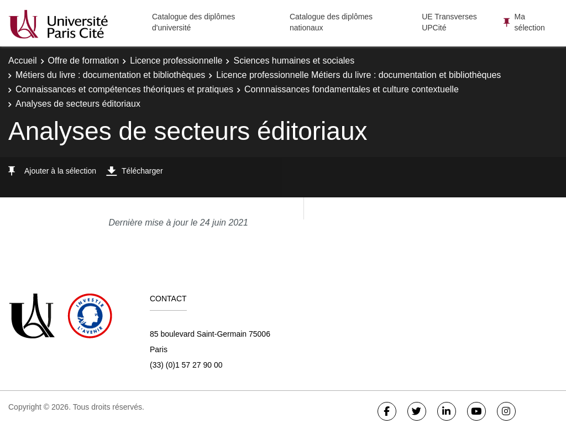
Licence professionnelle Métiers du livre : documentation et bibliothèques (358, 75)
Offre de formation (83, 60)
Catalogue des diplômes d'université (193, 22)
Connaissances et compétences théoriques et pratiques (124, 89)
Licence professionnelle (176, 60)
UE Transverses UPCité (449, 22)
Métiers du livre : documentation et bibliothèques (110, 75)
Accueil (22, 60)
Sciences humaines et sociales (293, 60)
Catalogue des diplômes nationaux (331, 22)
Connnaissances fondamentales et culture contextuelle (351, 89)
